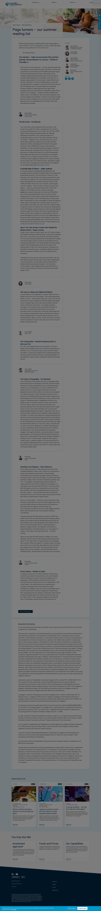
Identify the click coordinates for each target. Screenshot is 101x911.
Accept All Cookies (82, 908)
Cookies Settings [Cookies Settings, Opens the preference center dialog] (71, 908)
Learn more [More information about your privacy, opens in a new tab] (13, 909)
